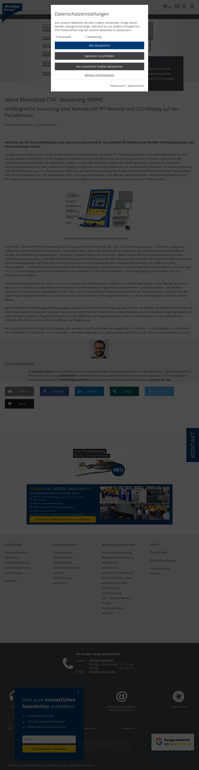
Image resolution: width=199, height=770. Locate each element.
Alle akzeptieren (99, 45)
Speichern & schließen (99, 56)
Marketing (94, 37)
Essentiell (65, 37)
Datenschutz (136, 86)
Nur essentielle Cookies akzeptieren (99, 66)
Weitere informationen (99, 75)
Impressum (117, 86)
